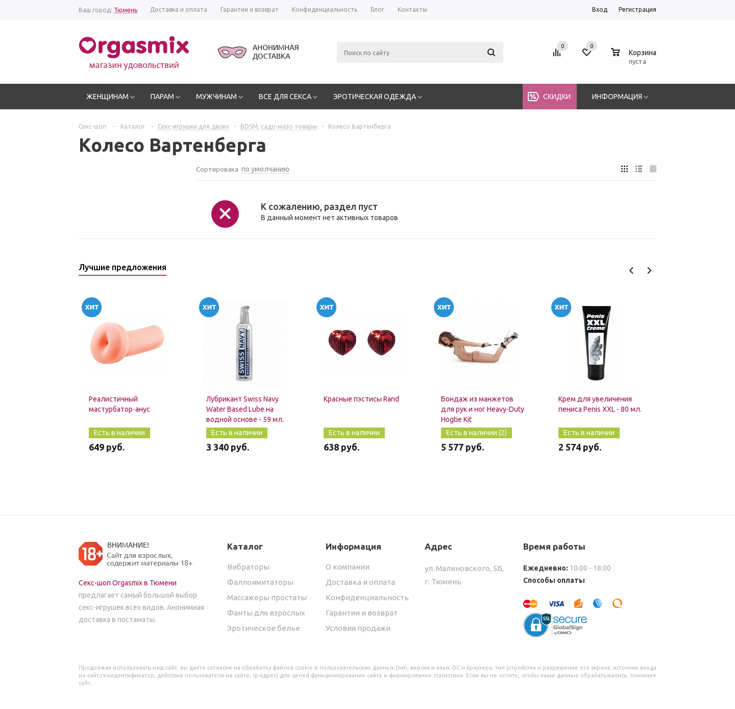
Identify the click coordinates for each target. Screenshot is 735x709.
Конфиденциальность (367, 597)
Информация (617, 96)
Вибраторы (248, 566)
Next (649, 270)
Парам (162, 96)
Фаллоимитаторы (260, 582)
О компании (348, 566)
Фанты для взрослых (266, 612)
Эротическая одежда (374, 96)
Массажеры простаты (267, 597)
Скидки (557, 96)
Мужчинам (216, 96)
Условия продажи (358, 628)
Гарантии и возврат (362, 612)
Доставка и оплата (360, 582)
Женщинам (107, 96)
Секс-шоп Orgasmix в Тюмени (128, 583)
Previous (631, 270)
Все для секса (285, 96)
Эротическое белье (263, 628)
